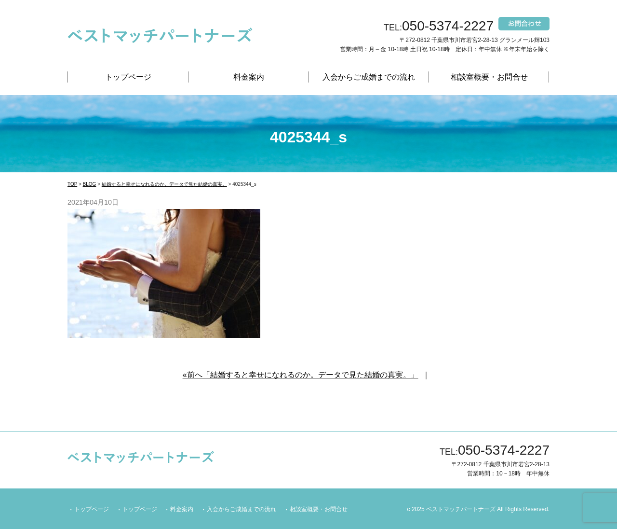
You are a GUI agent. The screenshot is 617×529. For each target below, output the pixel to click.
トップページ (128, 77)
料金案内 (248, 77)
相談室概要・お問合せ (489, 77)
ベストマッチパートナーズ (461, 509)
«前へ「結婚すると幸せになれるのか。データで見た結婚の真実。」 (300, 375)
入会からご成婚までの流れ (368, 77)
